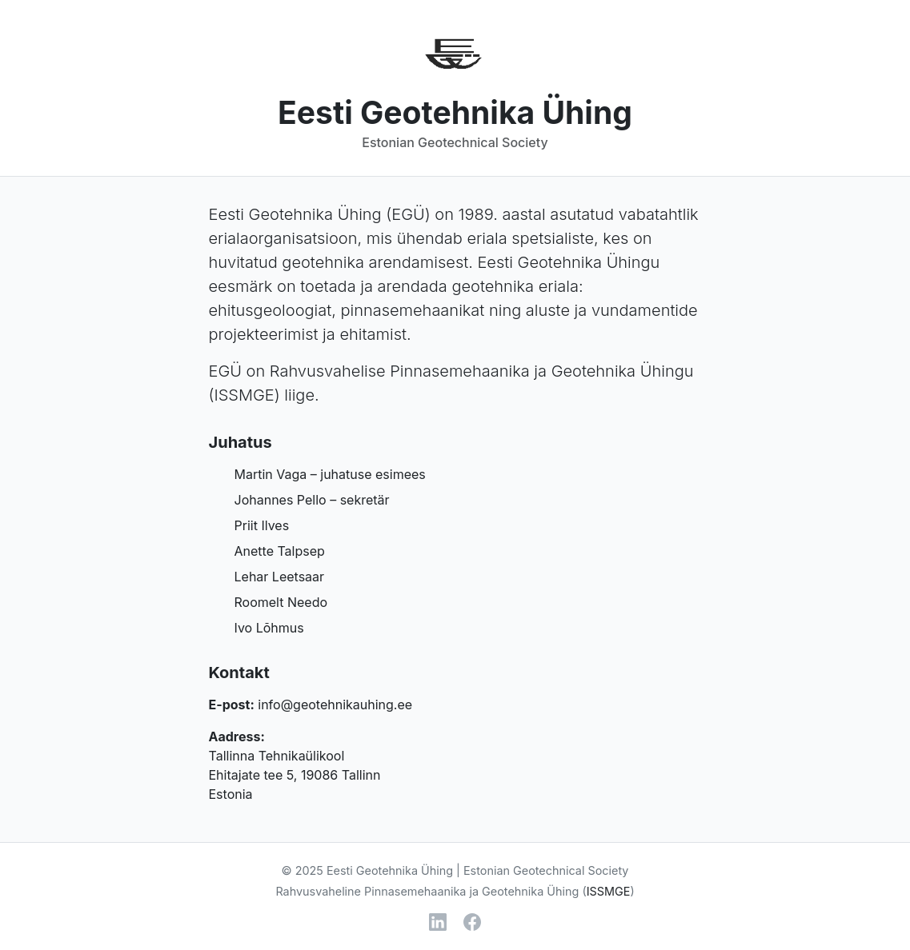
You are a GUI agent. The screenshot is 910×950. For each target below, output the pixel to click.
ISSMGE (244, 395)
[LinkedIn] (438, 921)
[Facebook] (472, 921)
